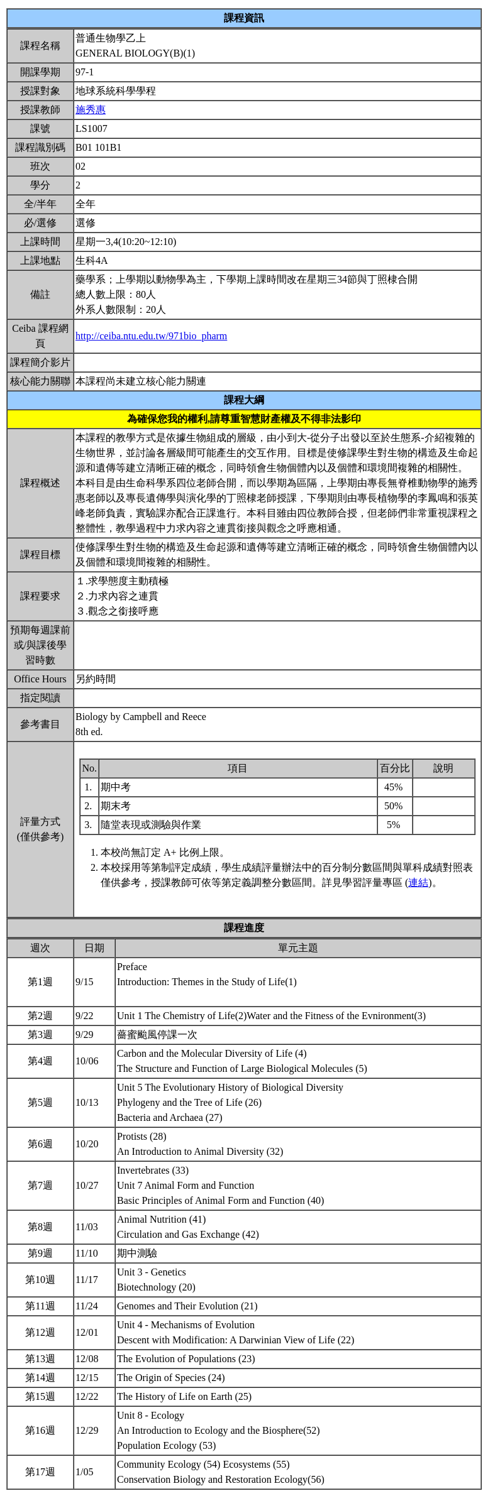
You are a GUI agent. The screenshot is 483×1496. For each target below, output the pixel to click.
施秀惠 (90, 109)
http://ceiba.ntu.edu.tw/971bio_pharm (151, 335)
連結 (418, 882)
